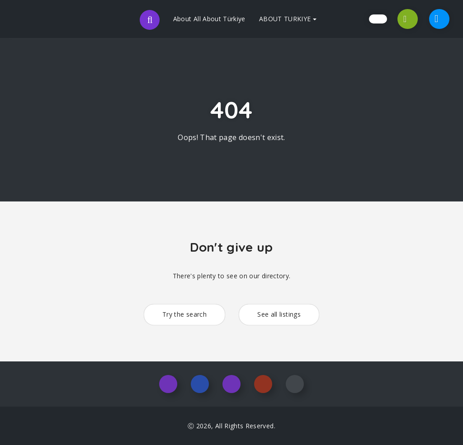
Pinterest (263, 384)
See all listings (279, 314)
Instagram (168, 384)
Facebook (200, 384)
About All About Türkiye (209, 18)
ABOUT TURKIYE (288, 18)
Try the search (184, 314)
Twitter (231, 384)
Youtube (295, 384)
